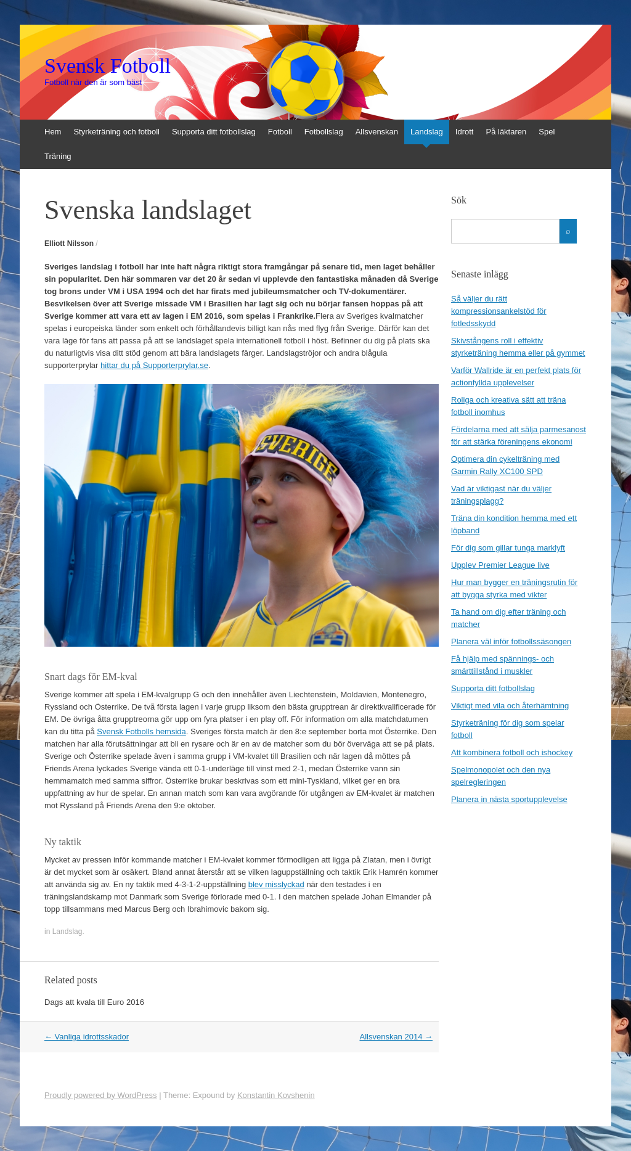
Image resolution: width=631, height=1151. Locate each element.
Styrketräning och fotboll (116, 131)
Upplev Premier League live (500, 565)
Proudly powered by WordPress (100, 1095)
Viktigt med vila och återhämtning (510, 705)
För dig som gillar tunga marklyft (508, 547)
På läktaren (506, 131)
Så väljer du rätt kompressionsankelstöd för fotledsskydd (499, 311)
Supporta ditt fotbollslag (214, 131)
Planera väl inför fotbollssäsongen (511, 641)
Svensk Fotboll (107, 65)
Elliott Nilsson (69, 243)
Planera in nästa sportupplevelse (509, 799)
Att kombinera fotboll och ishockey (511, 752)
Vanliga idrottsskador (86, 1036)
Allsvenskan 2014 (396, 1036)
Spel (547, 131)
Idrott (464, 131)
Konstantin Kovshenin (276, 1095)
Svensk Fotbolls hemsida (141, 731)
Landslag (426, 131)
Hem (52, 131)
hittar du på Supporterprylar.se (154, 365)
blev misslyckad (276, 884)
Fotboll (280, 131)
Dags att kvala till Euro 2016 (94, 1002)
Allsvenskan (377, 131)
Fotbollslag (323, 131)
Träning (57, 156)
